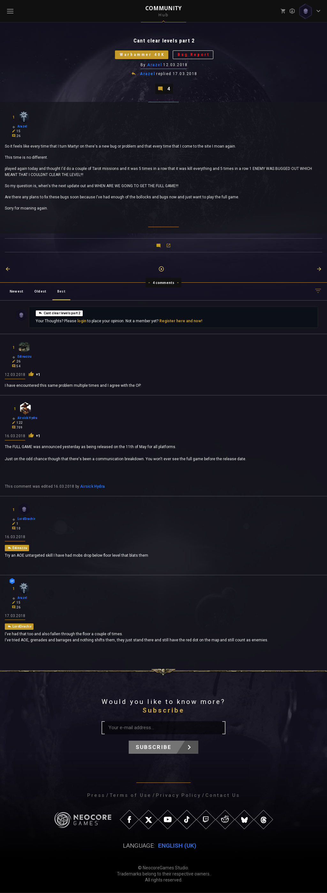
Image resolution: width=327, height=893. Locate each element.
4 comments (164, 282)
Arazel (154, 65)
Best (61, 291)
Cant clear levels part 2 (59, 313)
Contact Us (222, 795)
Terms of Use (130, 795)
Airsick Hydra (92, 486)
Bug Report (194, 54)
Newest (16, 291)
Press (96, 795)
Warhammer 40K (142, 54)
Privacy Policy (178, 795)
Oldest (40, 291)
